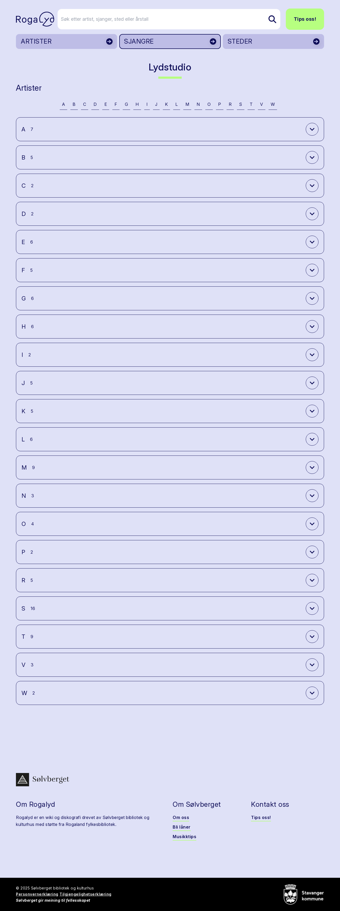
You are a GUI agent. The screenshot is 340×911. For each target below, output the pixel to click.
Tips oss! (305, 19)
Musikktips (184, 836)
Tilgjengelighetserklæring (86, 894)
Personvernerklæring (37, 894)
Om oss (181, 817)
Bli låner (182, 827)
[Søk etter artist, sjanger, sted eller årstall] (172, 19)
